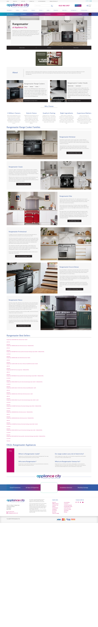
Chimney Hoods (71, 85)
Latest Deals (48, 14)
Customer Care (55, 505)
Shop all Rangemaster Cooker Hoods (74, 100)
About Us (15, 1)
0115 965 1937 (64, 6)
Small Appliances (74, 10)
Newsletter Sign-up (53, 1)
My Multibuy (78, 5)
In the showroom (41, 1)
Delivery (54, 506)
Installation (24, 14)
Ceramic (36, 86)
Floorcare (41, 10)
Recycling (36, 14)
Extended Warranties (68, 506)
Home (8, 1)
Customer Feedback (68, 505)
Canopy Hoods (78, 85)
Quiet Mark (66, 510)
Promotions (54, 510)
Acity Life (23, 1)
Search (52, 5)
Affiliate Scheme (55, 503)
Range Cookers (22, 47)
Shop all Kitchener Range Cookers (74, 152)
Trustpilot (80, 14)
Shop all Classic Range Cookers (23, 184)
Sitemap (65, 512)
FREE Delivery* (11, 14)
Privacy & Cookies (67, 509)
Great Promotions (61, 14)
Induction (31, 86)
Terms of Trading (55, 513)
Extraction (34, 10)
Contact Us (31, 1)
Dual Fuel (26, 86)
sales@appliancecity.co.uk (13, 513)
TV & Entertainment (85, 10)
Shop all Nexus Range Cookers (23, 325)
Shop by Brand (10, 10)
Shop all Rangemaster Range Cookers (30, 100)
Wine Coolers (76, 47)
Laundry (49, 10)
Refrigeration (56, 10)
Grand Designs (55, 507)
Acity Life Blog (66, 502)
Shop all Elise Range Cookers (74, 220)
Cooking (18, 10)
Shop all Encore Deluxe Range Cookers (74, 289)
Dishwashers (25, 10)
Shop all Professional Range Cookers (23, 256)
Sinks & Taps (65, 10)
